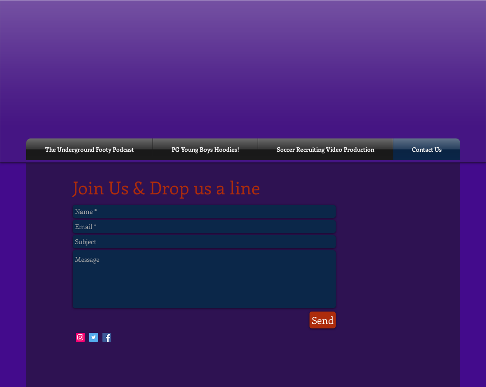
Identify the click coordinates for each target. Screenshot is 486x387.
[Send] (323, 320)
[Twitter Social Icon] (93, 337)
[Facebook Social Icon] (106, 337)
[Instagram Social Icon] (80, 337)
